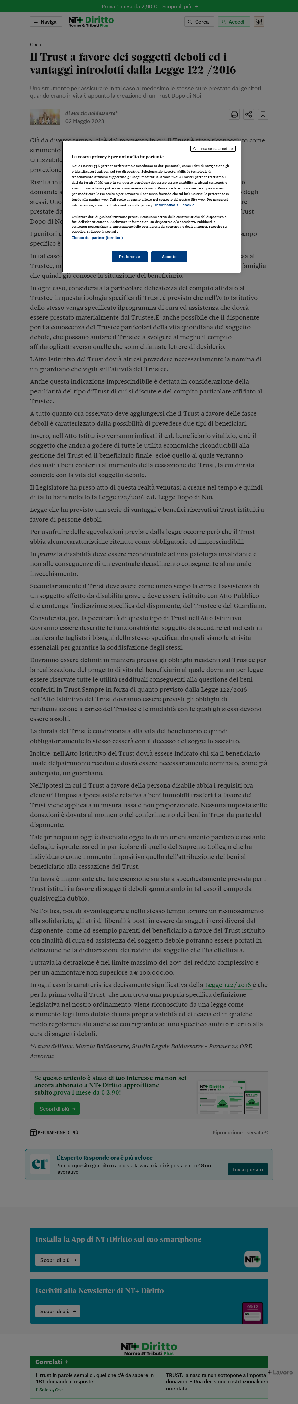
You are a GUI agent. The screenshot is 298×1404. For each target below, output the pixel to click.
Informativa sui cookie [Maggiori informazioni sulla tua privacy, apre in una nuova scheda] (175, 205)
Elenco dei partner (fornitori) (97, 238)
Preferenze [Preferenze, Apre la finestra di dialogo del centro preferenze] (129, 257)
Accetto (169, 257)
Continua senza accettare (213, 149)
